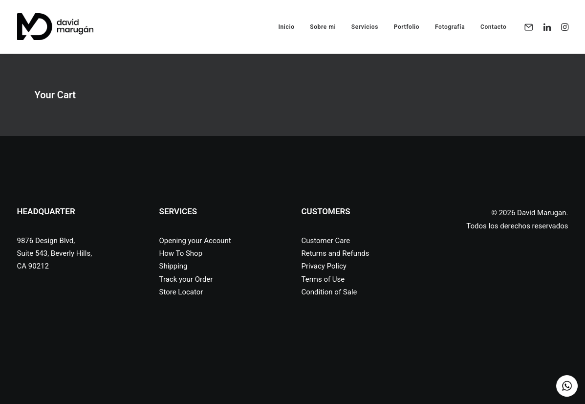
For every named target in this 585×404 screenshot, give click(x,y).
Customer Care (326, 240)
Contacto (493, 26)
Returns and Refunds (335, 253)
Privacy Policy (324, 266)
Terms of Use (323, 279)
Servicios (364, 26)
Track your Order (186, 279)
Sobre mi (323, 26)
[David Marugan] (55, 26)
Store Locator (181, 292)
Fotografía (450, 26)
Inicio (286, 26)
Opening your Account (195, 240)
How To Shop (181, 253)
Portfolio (407, 26)
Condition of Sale (329, 292)
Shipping (173, 266)
